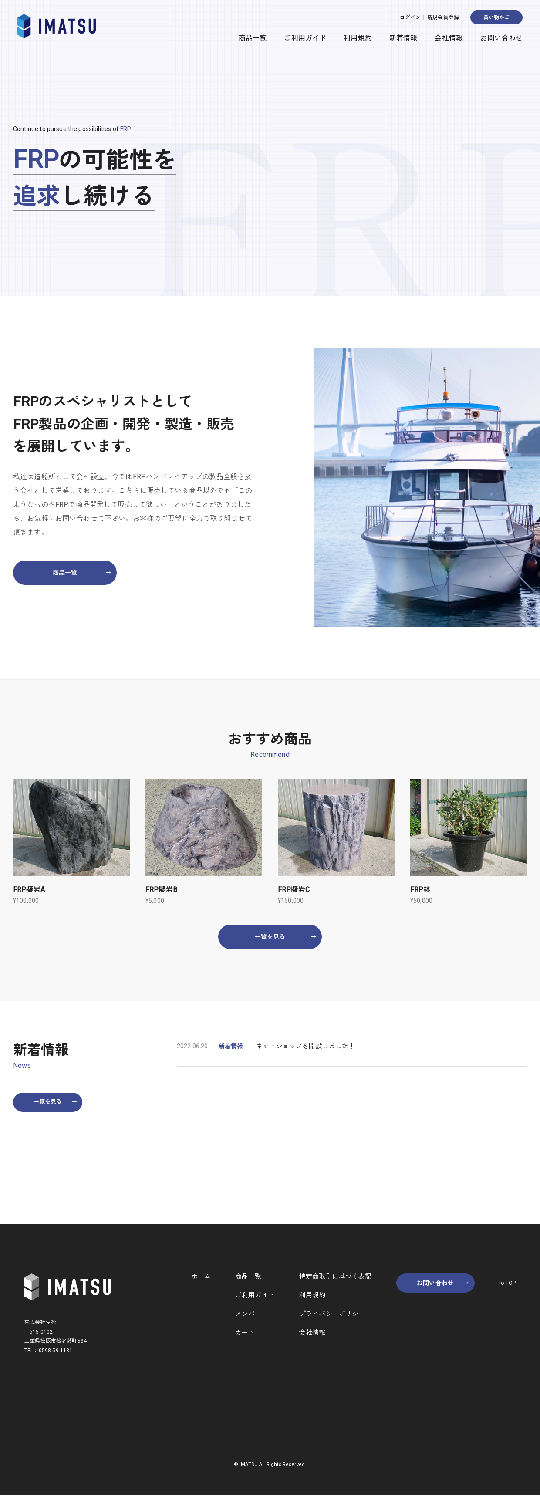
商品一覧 (253, 38)
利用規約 (358, 38)
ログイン (410, 17)
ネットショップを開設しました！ (305, 1046)
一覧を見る (286, 936)
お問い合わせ (501, 38)
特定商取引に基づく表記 (334, 1277)
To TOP (507, 1284)
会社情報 (449, 38)
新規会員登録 (443, 17)
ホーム (200, 1277)
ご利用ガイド (305, 38)
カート (244, 1333)
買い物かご (496, 17)
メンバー (248, 1315)
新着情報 (403, 38)
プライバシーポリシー (331, 1315)
